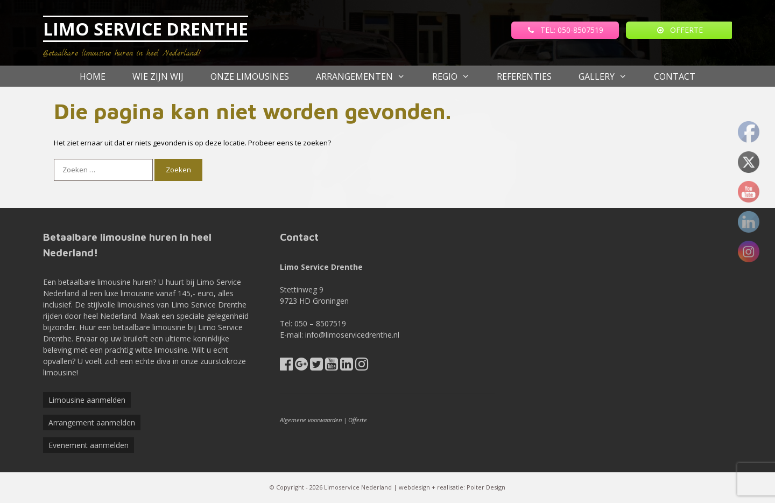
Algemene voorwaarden (311, 420)
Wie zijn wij (158, 76)
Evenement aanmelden (88, 445)
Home (92, 76)
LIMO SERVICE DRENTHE (145, 28)
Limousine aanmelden (86, 400)
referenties (524, 76)
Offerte (357, 420)
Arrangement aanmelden (91, 422)
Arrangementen (367, 76)
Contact (674, 76)
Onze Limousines (249, 76)
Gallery (609, 76)
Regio (457, 76)
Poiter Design (486, 487)
